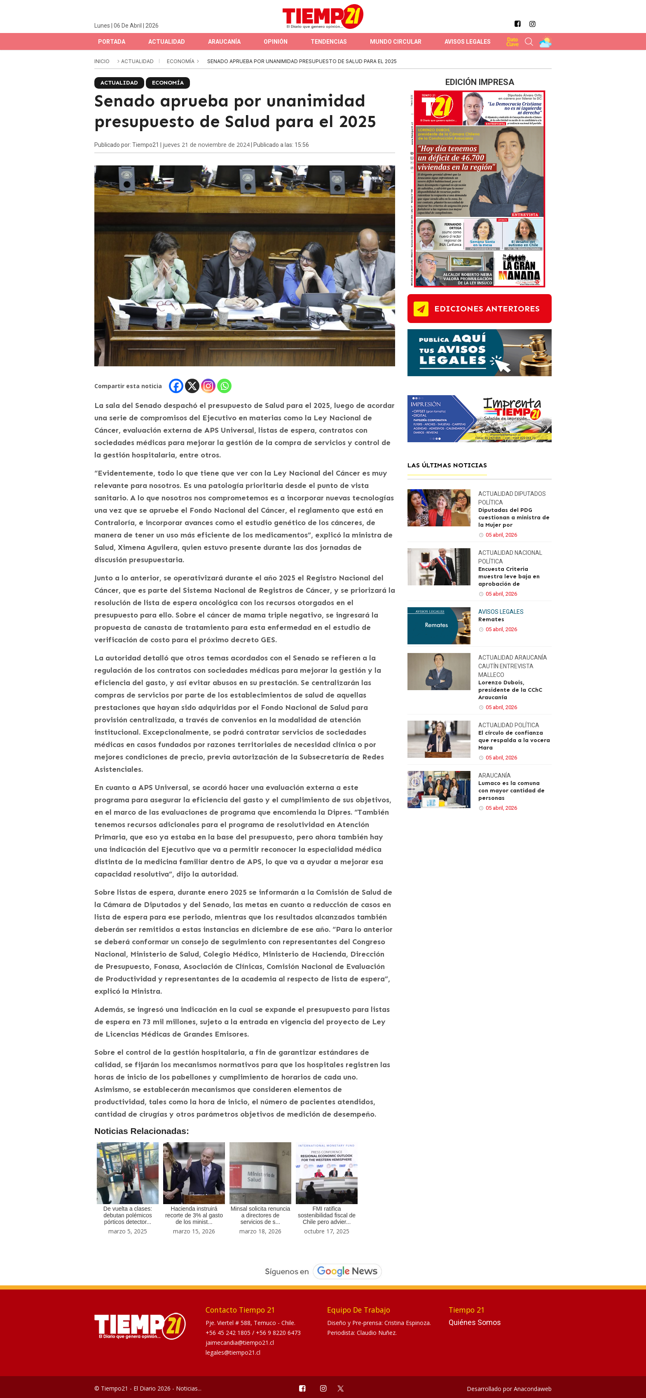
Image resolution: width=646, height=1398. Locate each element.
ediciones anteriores (487, 309)
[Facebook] (176, 386)
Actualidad (166, 41)
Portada (111, 41)
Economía (181, 61)
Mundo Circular (395, 41)
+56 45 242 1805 (229, 1333)
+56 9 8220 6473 (278, 1333)
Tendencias (329, 41)
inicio (102, 61)
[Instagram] (208, 386)
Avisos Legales (468, 41)
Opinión (276, 41)
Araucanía (224, 41)
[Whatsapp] (224, 386)
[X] (192, 386)
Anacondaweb (533, 1389)
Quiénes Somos (475, 1322)
